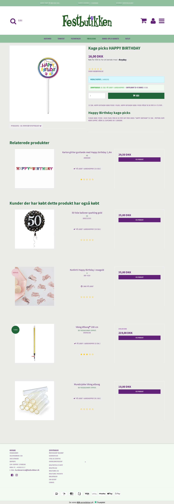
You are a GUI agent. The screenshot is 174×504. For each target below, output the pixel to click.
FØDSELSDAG (91, 39)
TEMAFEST (61, 39)
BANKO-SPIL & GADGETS (110, 39)
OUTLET (127, 39)
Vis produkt (139, 159)
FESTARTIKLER (76, 39)
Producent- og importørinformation (26, 126)
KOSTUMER (47, 39)
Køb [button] (135, 95)
